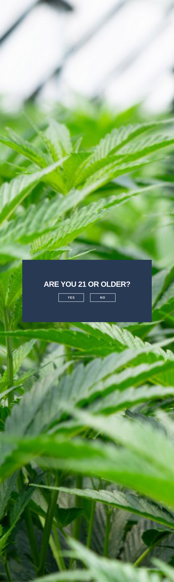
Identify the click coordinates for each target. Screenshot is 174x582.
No (102, 297)
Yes (71, 297)
